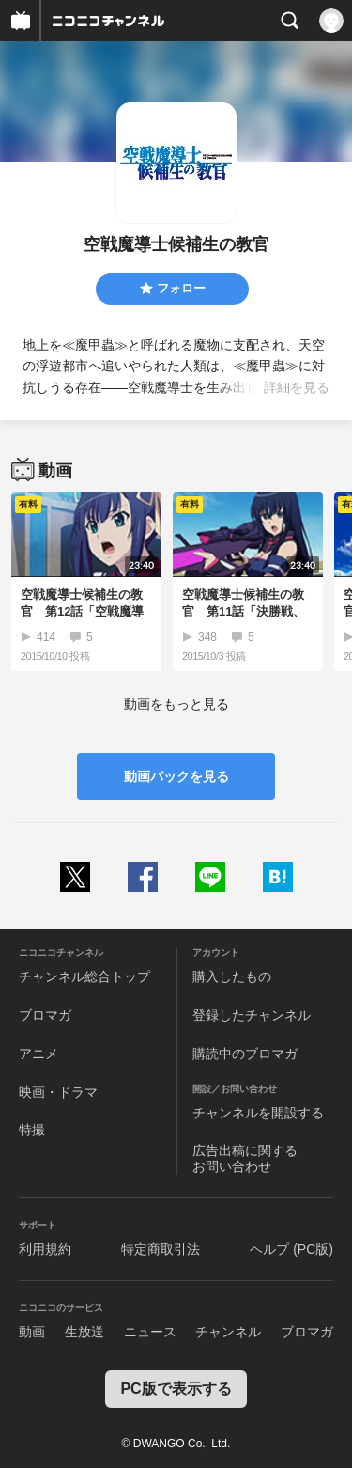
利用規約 (45, 1249)
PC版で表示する (175, 1389)
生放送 (84, 1331)
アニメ (38, 1053)
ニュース (150, 1331)
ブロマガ (45, 1015)
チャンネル (228, 1331)
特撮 (32, 1129)
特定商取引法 (160, 1249)
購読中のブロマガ (245, 1053)
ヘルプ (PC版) (291, 1249)
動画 (32, 1331)
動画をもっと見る (176, 703)
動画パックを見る (176, 776)
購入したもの (231, 976)
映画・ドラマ (58, 1092)
